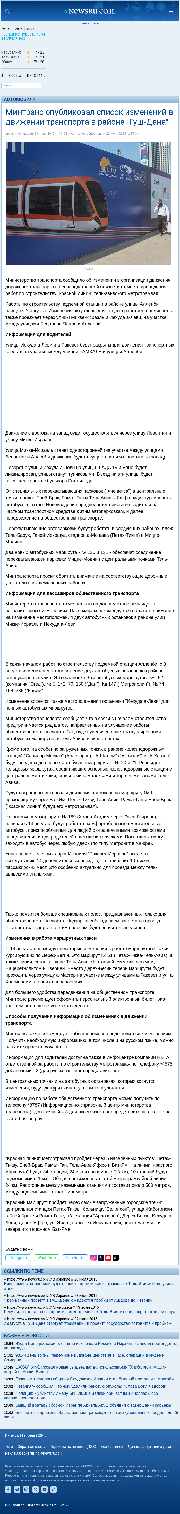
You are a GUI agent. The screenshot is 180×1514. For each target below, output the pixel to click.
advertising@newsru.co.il (42, 1453)
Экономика (62, 1307)
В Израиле (61, 1279)
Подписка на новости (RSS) (73, 1446)
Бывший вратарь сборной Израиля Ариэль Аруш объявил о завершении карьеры (93, 1405)
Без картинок (112, 1446)
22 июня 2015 (85, 1319)
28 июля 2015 (85, 1296)
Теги (9, 1446)
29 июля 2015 (85, 1279)
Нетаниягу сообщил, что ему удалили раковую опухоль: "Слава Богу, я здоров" (91, 1386)
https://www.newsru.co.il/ (28, 1279)
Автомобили (20, 99)
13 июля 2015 (87, 1307)
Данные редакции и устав (150, 1446)
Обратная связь (31, 1446)
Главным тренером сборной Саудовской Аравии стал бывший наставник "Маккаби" (95, 1379)
